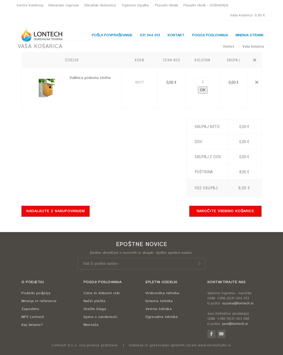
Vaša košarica (247, 15)
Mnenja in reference (39, 301)
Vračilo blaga (95, 309)
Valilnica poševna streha (90, 78)
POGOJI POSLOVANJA (103, 282)
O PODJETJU (32, 282)
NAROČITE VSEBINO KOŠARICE (225, 211)
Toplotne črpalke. (135, 5)
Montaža (91, 324)
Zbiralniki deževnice (100, 5)
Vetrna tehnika (158, 309)
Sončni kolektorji (30, 5)
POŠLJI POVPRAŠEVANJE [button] (112, 35)
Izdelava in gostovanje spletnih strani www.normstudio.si (180, 345)
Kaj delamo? (32, 324)
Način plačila (94, 301)
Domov (229, 46)
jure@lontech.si (235, 323)
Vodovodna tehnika (162, 293)
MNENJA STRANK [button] (249, 35)
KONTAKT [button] (176, 35)
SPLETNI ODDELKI (161, 282)
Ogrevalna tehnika (161, 316)
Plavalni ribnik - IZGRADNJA (205, 5)
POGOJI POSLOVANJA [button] (210, 35)
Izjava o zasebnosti (100, 316)
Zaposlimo (30, 309)
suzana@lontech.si (237, 303)
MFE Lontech (32, 316)
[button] (254, 60)
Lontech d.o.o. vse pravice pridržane (85, 345)
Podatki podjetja (35, 293)
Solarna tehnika (159, 301)
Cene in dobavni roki (102, 293)
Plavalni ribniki (166, 5)
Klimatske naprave (64, 5)
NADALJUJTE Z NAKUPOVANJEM (55, 211)
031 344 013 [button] (150, 35)
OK (202, 90)
